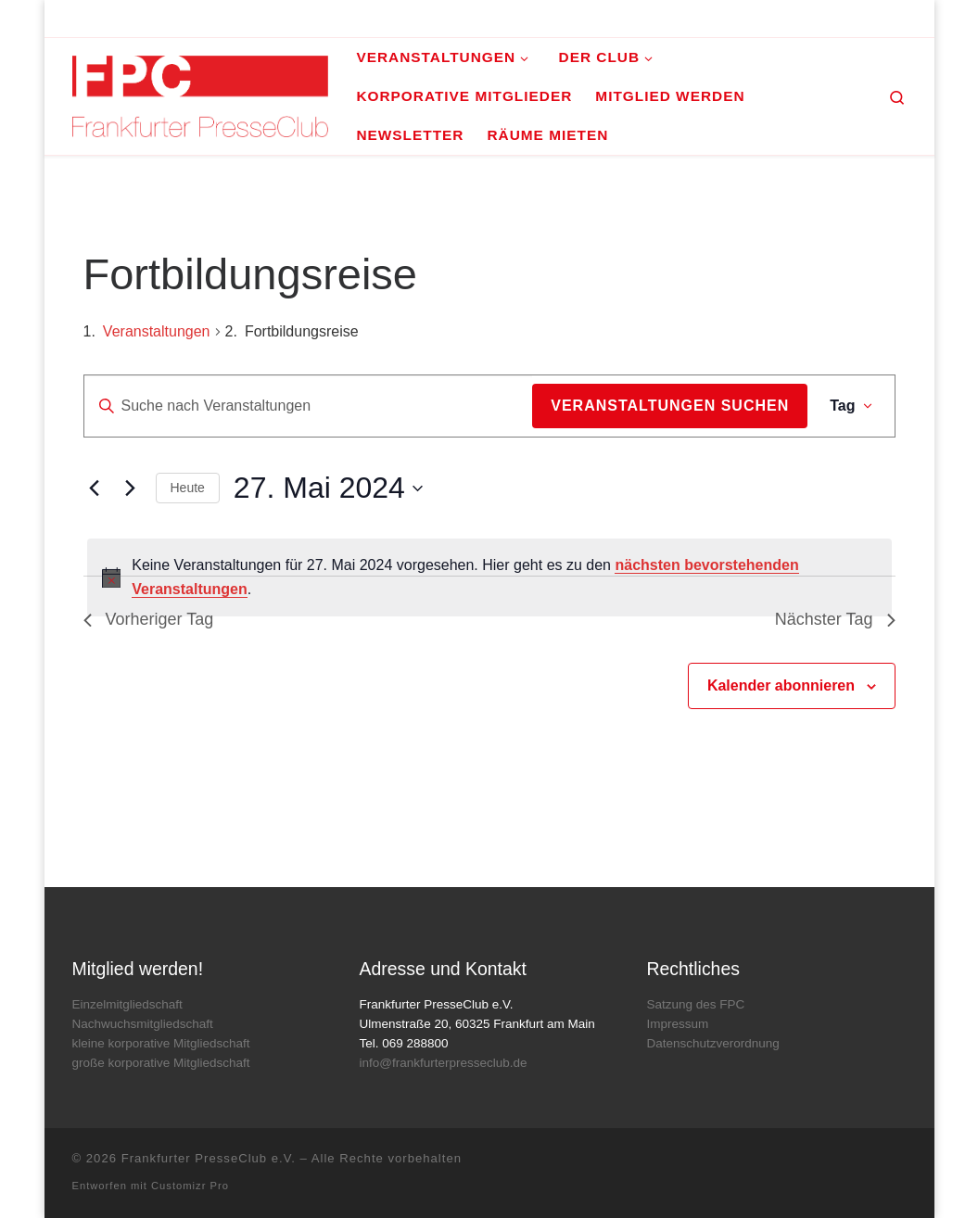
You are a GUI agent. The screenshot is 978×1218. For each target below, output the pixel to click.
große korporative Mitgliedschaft (161, 1063)
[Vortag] (94, 488)
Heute (188, 487)
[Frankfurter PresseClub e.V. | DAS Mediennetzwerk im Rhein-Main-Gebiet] (200, 94)
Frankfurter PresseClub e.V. (208, 1158)
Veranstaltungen (156, 331)
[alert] (489, 577)
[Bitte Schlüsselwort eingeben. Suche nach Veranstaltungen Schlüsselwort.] (308, 406)
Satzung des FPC (695, 1004)
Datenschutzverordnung (712, 1043)
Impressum (677, 1024)
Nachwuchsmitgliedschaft (142, 1024)
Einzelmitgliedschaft (127, 1004)
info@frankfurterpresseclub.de (443, 1063)
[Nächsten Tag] (131, 488)
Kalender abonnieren (781, 685)
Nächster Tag (835, 619)
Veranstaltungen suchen (670, 405)
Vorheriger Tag (148, 619)
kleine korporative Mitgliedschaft (161, 1043)
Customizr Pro (190, 1185)
